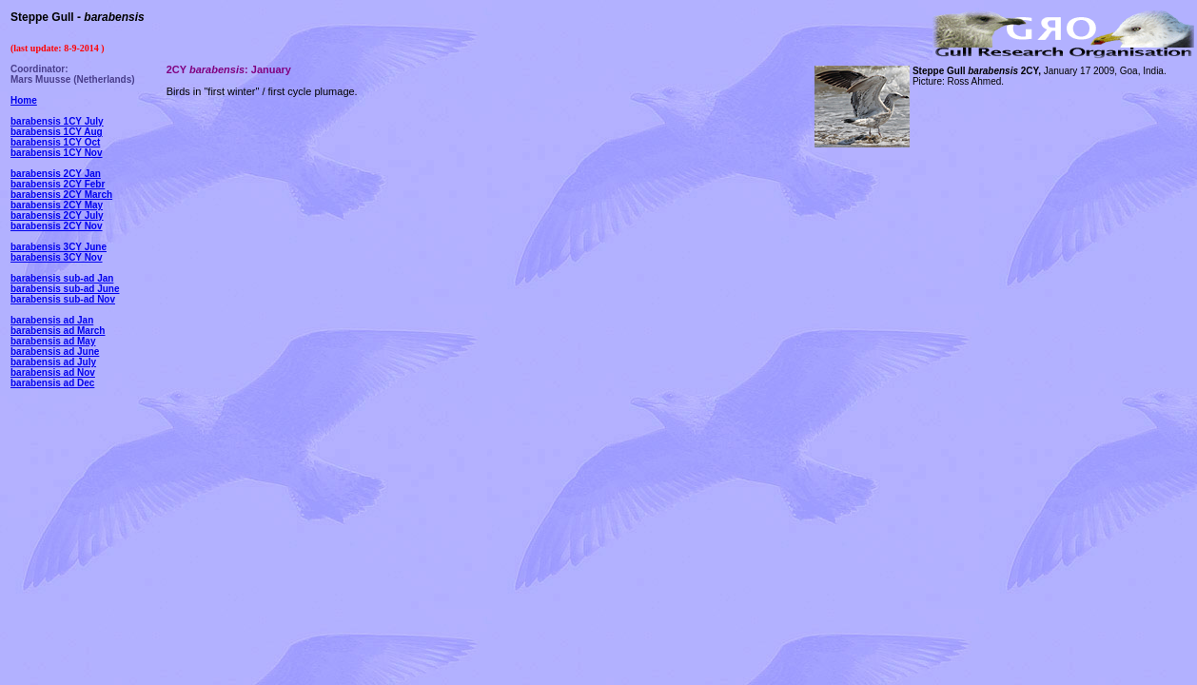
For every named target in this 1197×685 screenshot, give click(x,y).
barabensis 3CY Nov (56, 257)
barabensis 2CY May (56, 205)
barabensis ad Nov (52, 372)
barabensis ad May (52, 341)
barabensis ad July (53, 362)
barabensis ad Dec (52, 383)
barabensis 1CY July (57, 121)
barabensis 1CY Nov (56, 152)
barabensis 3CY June (58, 247)
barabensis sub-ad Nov (62, 299)
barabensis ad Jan (51, 320)
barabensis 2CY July (57, 215)
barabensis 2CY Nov (56, 226)
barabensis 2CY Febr (57, 184)
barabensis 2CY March (61, 194)
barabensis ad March (57, 330)
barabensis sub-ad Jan (61, 278)
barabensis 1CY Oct (55, 142)
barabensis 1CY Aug (56, 132)
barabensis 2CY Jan (55, 173)
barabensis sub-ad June (64, 289)
